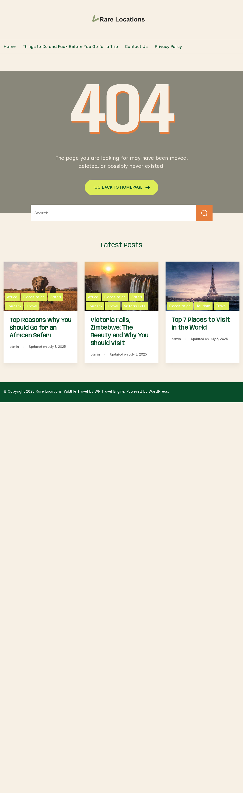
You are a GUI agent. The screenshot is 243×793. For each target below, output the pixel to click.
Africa (12, 297)
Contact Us (136, 46)
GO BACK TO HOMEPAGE (119, 187)
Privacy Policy (168, 46)
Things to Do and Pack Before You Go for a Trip (70, 46)
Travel (32, 306)
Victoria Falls (134, 306)
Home (10, 46)
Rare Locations (49, 391)
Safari (56, 297)
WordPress (158, 391)
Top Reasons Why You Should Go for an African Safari (40, 328)
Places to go (34, 297)
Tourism (14, 306)
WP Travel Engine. (109, 391)
